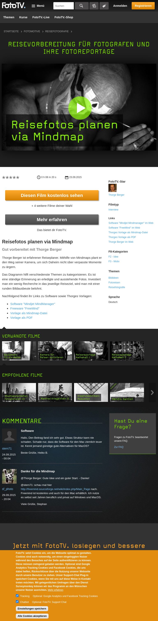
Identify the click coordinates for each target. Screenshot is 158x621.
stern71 (7, 448)
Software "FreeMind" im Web (124, 227)
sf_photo (7, 489)
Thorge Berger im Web (120, 241)
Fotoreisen (114, 282)
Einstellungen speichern (32, 608)
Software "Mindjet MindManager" (32, 304)
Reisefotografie (57, 31)
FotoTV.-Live (41, 17)
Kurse (23, 17)
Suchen (82, 5)
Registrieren (143, 5)
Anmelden (120, 5)
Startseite (11, 31)
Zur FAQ (118, 447)
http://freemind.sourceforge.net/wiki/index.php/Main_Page (55, 489)
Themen (8, 17)
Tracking (25, 596)
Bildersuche (94, 5)
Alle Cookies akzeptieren (32, 616)
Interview (113, 209)
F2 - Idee (113, 256)
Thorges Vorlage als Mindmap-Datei (128, 232)
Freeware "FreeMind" (25, 308)
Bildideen (113, 277)
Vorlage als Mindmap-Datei (28, 313)
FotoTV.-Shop (64, 17)
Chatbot (24, 602)
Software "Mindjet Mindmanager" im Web (130, 223)
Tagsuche (104, 5)
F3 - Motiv (113, 261)
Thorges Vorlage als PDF (122, 237)
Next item (152, 392)
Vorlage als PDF (21, 317)
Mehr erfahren (52, 219)
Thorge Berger (116, 194)
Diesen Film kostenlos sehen (52, 195)
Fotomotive (32, 31)
